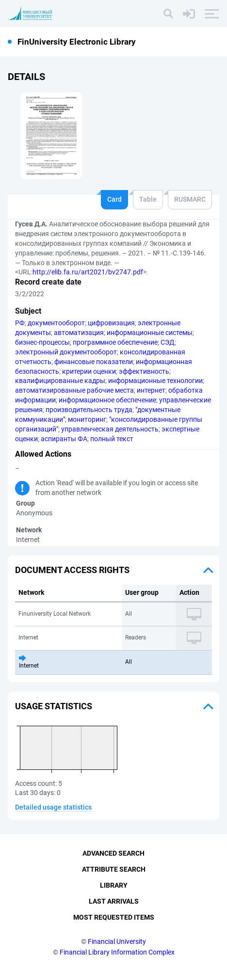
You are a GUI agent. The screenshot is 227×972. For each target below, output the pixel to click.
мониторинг (87, 419)
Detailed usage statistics (53, 807)
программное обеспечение (115, 342)
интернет (151, 390)
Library (114, 885)
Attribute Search (114, 869)
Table (148, 199)
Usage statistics (53, 706)
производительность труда (89, 410)
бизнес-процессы (42, 342)
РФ (20, 323)
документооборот (56, 323)
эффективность (144, 371)
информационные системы (150, 332)
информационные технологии (155, 380)
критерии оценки (89, 371)
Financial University (117, 941)
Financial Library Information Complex (117, 952)
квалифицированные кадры (60, 380)
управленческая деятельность (110, 429)
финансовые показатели (93, 362)
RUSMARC (190, 199)
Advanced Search (113, 853)
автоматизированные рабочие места (74, 390)
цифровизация (111, 323)
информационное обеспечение (107, 400)
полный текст (111, 439)
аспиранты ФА (64, 439)
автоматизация (79, 332)
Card (114, 199)
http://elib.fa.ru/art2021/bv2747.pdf (87, 272)
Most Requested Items (113, 917)
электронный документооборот (66, 352)
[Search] (168, 13)
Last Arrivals (114, 901)
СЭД (168, 342)
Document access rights (72, 570)
